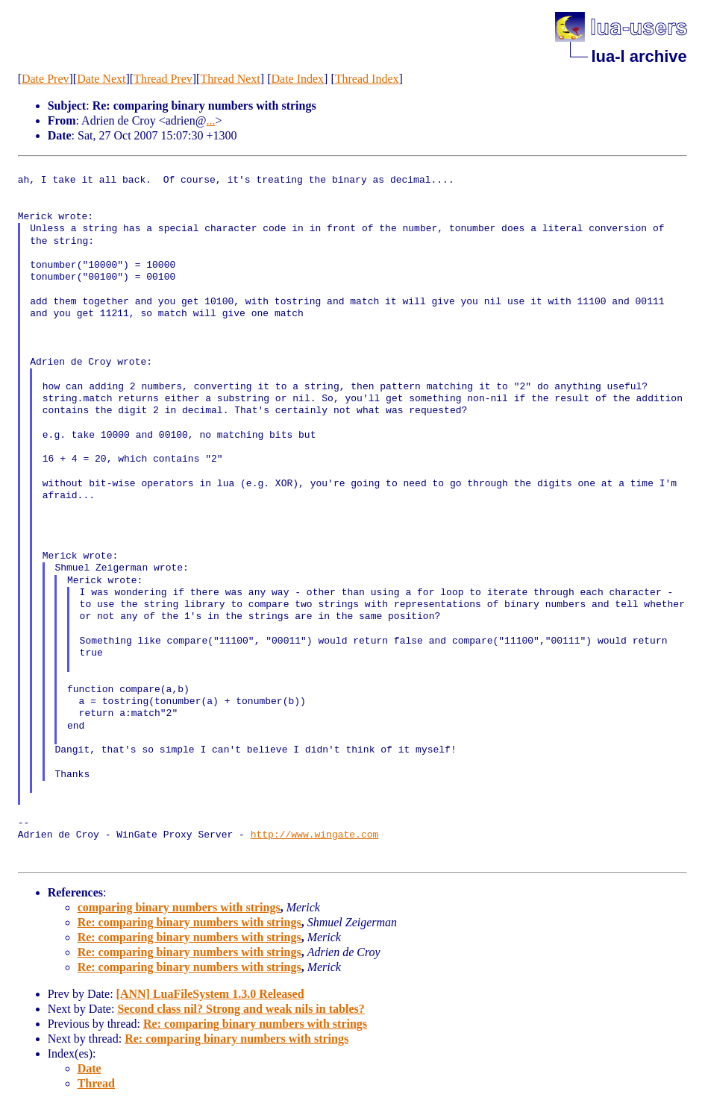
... (210, 120)
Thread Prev (163, 78)
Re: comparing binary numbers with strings (189, 922)
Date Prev (45, 78)
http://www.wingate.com (315, 835)
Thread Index (367, 78)
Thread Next (230, 78)
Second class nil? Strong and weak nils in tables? (240, 1008)
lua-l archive (638, 56)
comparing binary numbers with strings (179, 907)
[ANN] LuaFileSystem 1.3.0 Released (210, 993)
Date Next (101, 78)
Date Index (297, 78)
